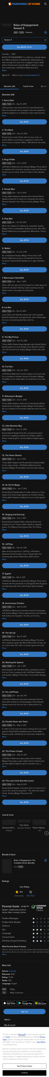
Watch (7, 1019)
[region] (24, 1052)
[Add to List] (45, 32)
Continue (24, 1073)
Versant (22, 1034)
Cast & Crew (28, 86)
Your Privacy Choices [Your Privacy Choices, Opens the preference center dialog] (24, 1066)
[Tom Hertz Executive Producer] (24, 833)
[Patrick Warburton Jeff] (39, 833)
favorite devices (31, 75)
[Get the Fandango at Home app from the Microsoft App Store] (40, 1003)
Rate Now (31, 896)
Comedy (12, 971)
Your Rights (41, 1042)
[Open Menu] (4, 4)
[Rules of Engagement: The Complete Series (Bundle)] (30, 861)
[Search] (45, 4)
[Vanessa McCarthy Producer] (9, 833)
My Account (9, 1025)
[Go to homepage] (24, 4)
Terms (7, 1037)
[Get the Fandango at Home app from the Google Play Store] (25, 1003)
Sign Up (24, 1012)
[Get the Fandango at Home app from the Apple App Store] (9, 1003)
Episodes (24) (9, 86)
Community (18, 896)
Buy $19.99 (28, 47)
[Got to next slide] (46, 833)
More (4, 70)
